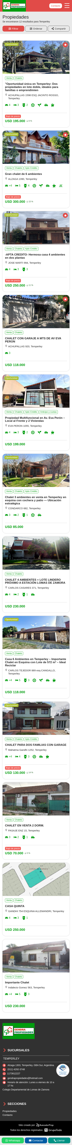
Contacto (55, 5)
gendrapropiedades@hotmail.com (25, 1078)
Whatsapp (13, 1140)
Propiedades (10, 1111)
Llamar (59, 1140)
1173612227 (13, 1073)
